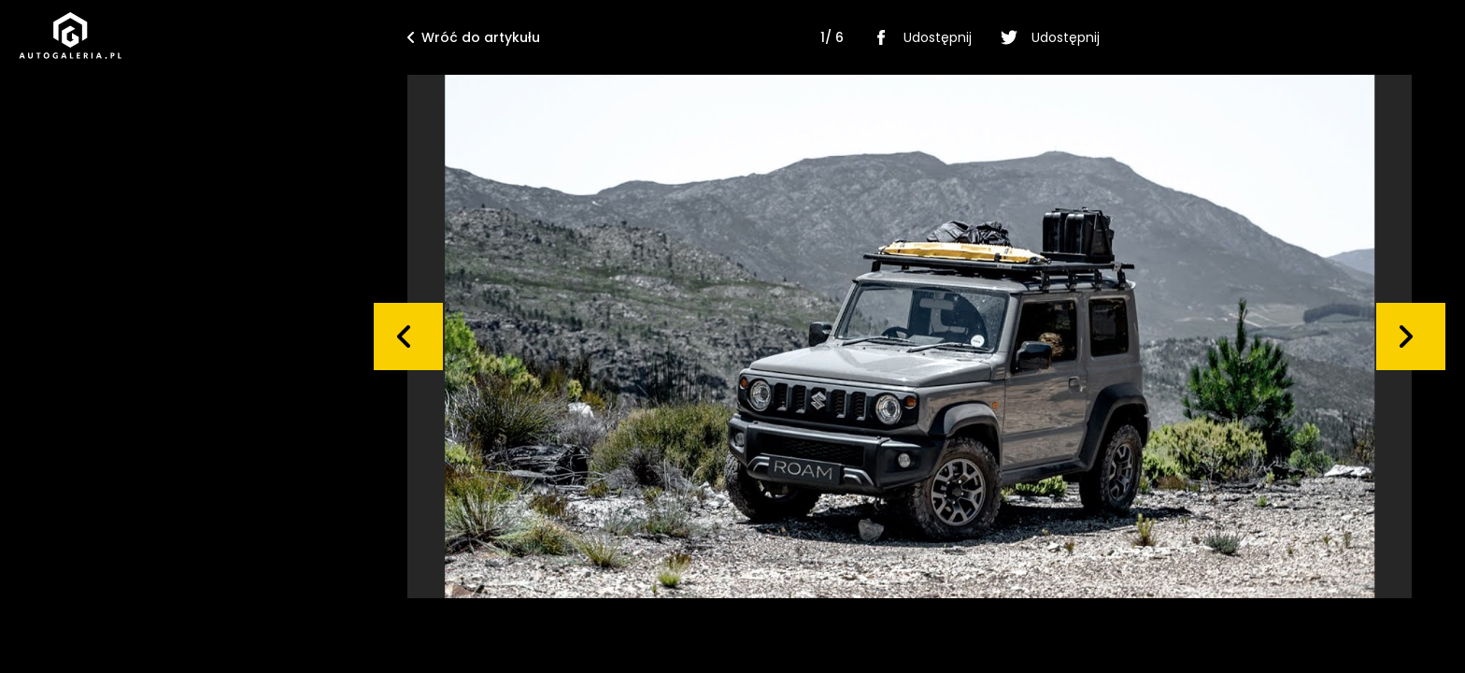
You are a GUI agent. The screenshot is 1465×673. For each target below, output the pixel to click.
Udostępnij (919, 37)
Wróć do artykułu (473, 37)
